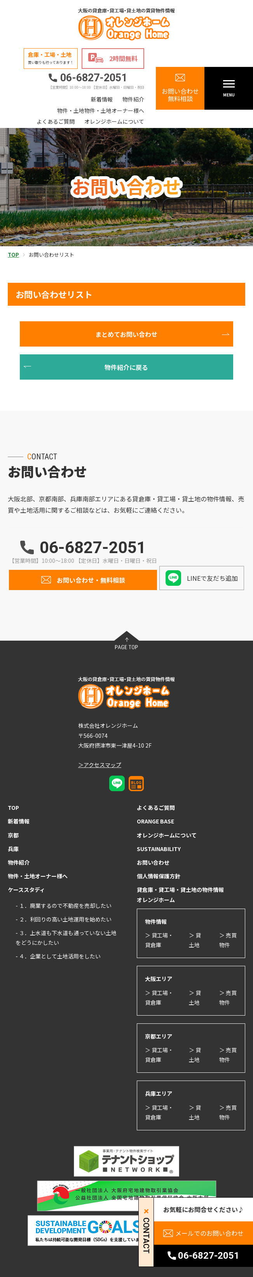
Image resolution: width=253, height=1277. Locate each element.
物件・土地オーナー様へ (38, 876)
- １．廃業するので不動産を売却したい (64, 905)
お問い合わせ (153, 862)
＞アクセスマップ (99, 765)
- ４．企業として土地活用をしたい (58, 956)
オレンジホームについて (114, 121)
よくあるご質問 (56, 121)
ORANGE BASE (155, 821)
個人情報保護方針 (158, 876)
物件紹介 (133, 99)
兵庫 (13, 849)
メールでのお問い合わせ (209, 1233)
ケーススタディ (26, 889)
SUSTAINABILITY (159, 849)
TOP (13, 807)
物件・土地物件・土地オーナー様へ (100, 110)
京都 (13, 835)
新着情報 (102, 99)
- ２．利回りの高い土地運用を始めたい (64, 919)
